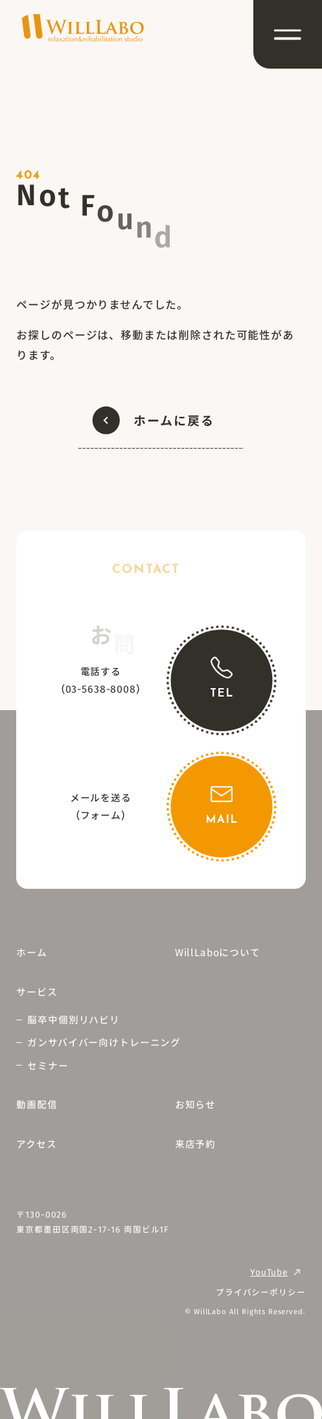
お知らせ (195, 1104)
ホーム (31, 952)
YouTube (269, 1272)
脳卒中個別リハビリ (73, 1019)
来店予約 (195, 1143)
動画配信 (36, 1104)
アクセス (36, 1143)
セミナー (47, 1065)
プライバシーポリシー (260, 1292)
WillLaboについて (217, 952)
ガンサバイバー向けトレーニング (104, 1042)
